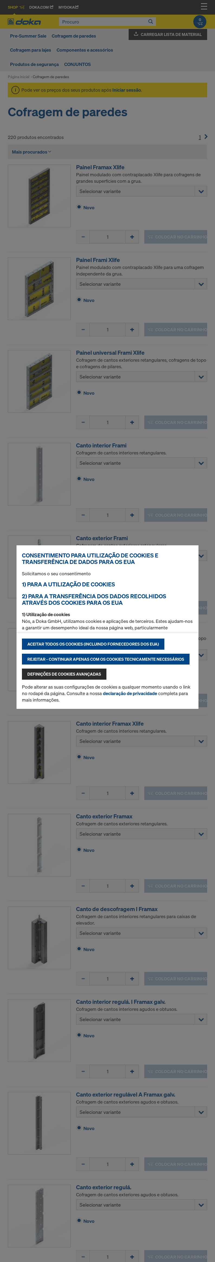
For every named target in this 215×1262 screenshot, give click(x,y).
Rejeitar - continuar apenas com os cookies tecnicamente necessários (105, 659)
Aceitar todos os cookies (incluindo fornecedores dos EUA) (93, 644)
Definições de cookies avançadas (64, 674)
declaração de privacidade (130, 693)
